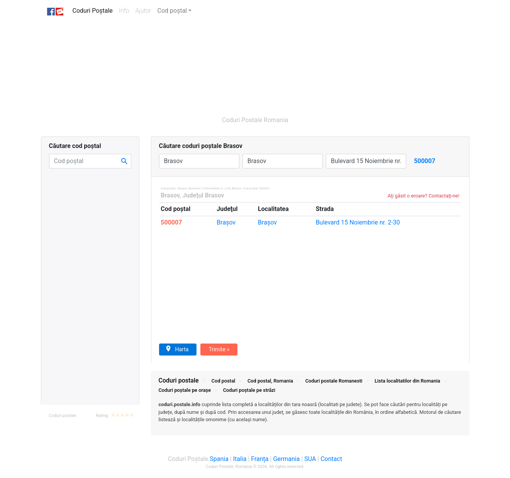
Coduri (334, 381)
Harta (177, 348)
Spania (219, 459)
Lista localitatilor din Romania (407, 381)
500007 (171, 222)
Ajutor (143, 10)
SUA (310, 459)
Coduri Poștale (94, 10)
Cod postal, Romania (270, 381)
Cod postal (223, 381)
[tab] (310, 416)
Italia (240, 459)
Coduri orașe (185, 390)
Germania (286, 459)
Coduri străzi (249, 390)
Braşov (226, 222)
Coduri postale (62, 415)
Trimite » (218, 349)
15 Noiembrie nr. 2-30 (358, 222)
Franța (259, 459)
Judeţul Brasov (203, 195)
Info (125, 10)
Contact (331, 459)
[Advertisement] (218, 65)
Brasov (170, 195)
